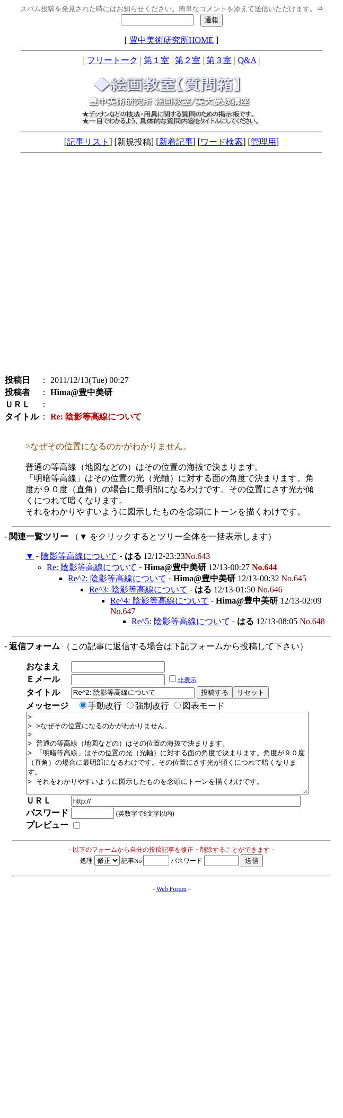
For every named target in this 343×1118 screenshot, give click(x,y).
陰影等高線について (79, 556)
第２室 (187, 60)
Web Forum (171, 905)
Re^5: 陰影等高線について (180, 621)
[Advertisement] (99, 266)
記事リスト (88, 141)
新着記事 (176, 141)
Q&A (247, 60)
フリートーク (112, 60)
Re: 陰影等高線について (92, 567)
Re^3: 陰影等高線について (138, 589)
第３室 (219, 60)
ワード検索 (221, 141)
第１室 (156, 60)
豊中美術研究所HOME (171, 40)
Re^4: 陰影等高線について (159, 600)
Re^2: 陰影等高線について (117, 578)
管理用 (263, 141)
